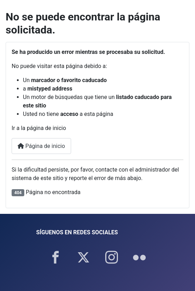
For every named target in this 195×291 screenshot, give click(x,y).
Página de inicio (41, 146)
